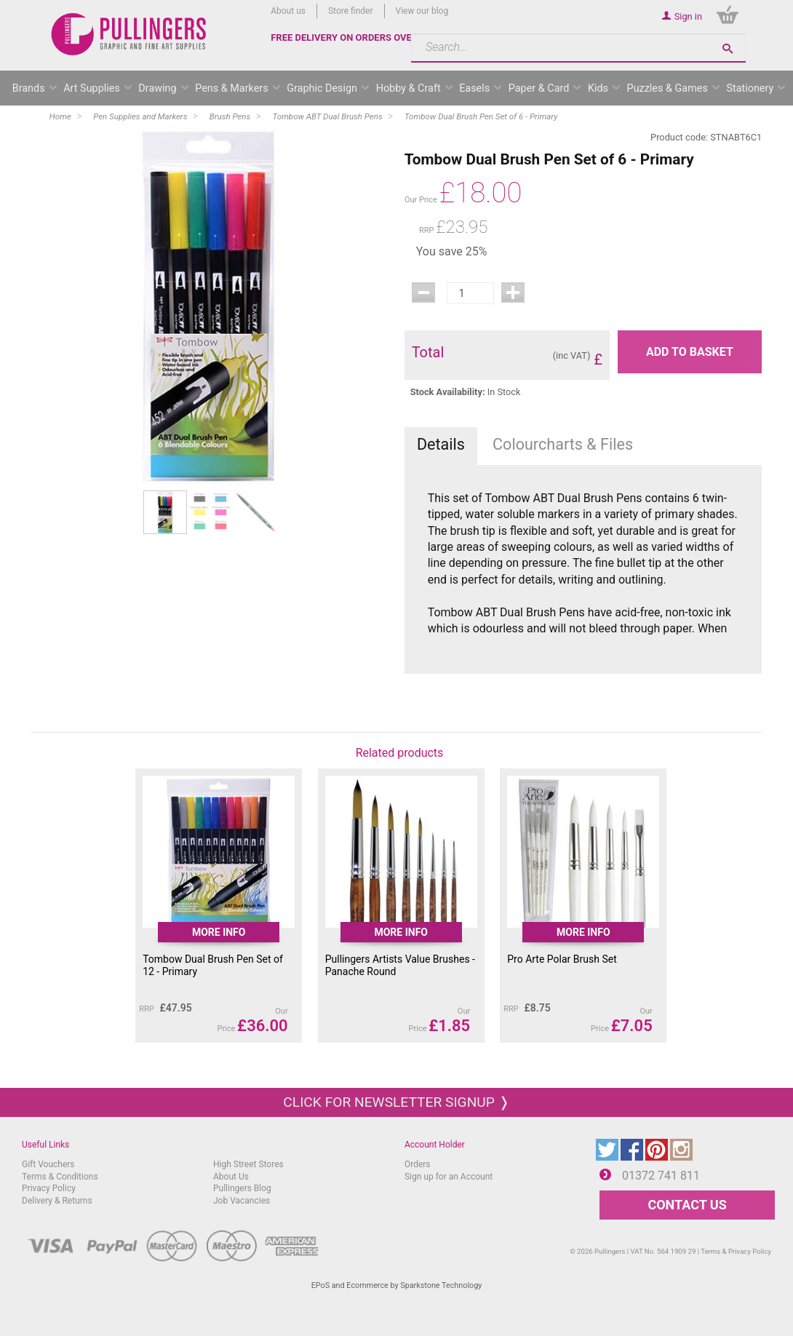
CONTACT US (686, 1204)
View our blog (422, 11)
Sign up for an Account (449, 1177)
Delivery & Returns (57, 1201)
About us (288, 11)
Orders (418, 1164)
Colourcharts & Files (563, 444)
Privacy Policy (49, 1188)
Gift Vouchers (48, 1164)
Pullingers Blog (242, 1188)
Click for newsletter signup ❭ (396, 1102)
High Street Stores (248, 1164)
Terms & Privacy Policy (736, 1251)
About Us (231, 1177)
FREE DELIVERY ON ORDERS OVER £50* (356, 37)
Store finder (350, 11)
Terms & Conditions (60, 1177)
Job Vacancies (241, 1201)
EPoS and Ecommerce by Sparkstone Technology (396, 1285)
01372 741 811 (661, 1175)
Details (441, 444)
